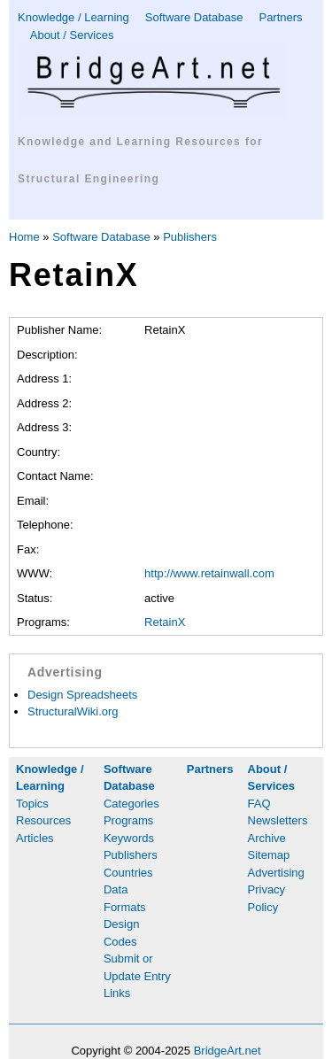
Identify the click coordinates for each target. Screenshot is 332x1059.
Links (117, 993)
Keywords (129, 838)
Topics (32, 803)
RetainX (164, 622)
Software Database (194, 17)
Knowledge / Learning (73, 17)
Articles (35, 838)
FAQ (259, 803)
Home (24, 236)
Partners (280, 17)
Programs (128, 820)
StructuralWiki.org (73, 711)
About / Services (72, 35)
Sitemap (269, 855)
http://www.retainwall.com (209, 573)
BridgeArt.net (227, 1050)
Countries (128, 872)
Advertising (276, 872)
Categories (131, 803)
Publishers (190, 236)
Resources (43, 820)
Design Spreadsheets (82, 694)
